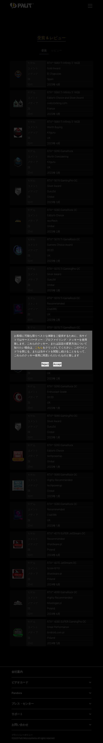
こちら (39, 347)
